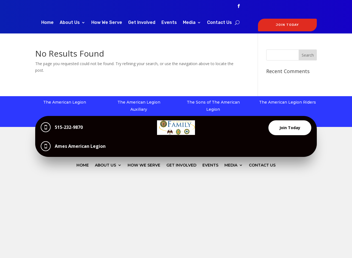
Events (169, 23)
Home (47, 23)
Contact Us (219, 23)
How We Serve (106, 23)
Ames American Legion (80, 146)
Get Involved (141, 23)
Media (189, 23)
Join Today (289, 127)
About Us (70, 23)
